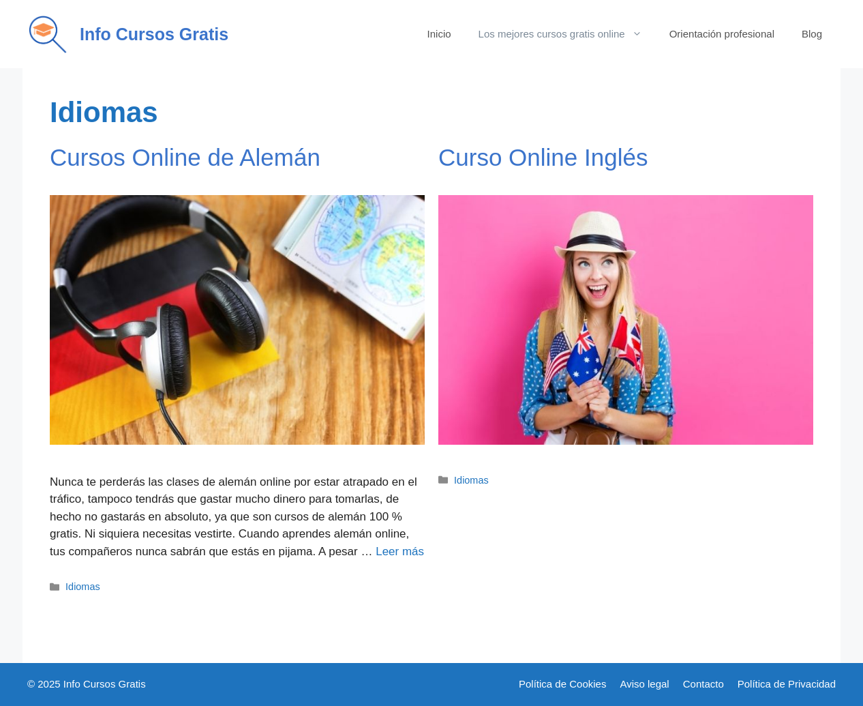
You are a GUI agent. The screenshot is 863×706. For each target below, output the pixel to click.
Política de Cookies (562, 684)
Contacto (703, 684)
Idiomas (82, 586)
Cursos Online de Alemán (185, 157)
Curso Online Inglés (543, 157)
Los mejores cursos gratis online (567, 34)
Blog (812, 34)
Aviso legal (644, 684)
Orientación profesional (721, 34)
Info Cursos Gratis (154, 34)
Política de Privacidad (787, 684)
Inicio (439, 34)
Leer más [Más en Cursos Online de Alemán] (400, 551)
